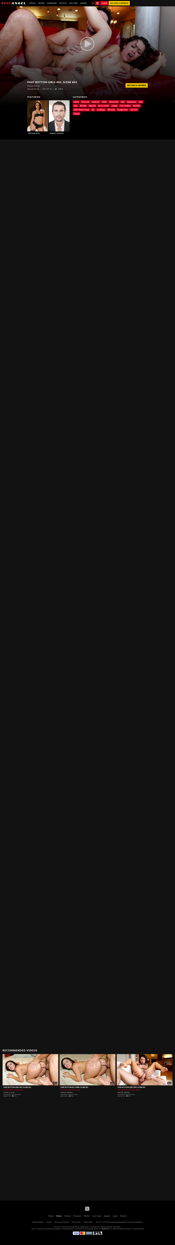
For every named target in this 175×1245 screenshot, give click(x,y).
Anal (122, 102)
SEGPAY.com (105, 1229)
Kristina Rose (34, 133)
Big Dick (92, 106)
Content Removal (138, 1229)
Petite (104, 102)
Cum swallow (125, 106)
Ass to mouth (103, 106)
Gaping (76, 114)
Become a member (119, 3)
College (114, 106)
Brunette (136, 106)
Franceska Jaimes (134, 1090)
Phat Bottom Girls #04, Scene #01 (131, 1087)
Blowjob (83, 106)
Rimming (111, 110)
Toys (75, 106)
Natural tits (113, 102)
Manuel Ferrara (56, 133)
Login (104, 3)
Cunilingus (101, 110)
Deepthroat (131, 102)
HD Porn (133, 110)
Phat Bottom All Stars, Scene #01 (74, 1087)
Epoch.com (42, 1229)
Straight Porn (122, 110)
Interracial (85, 102)
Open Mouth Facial (81, 110)
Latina (76, 102)
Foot (140, 102)
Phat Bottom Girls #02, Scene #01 (17, 1087)
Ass (93, 110)
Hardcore (95, 102)
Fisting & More (9, 1092)
